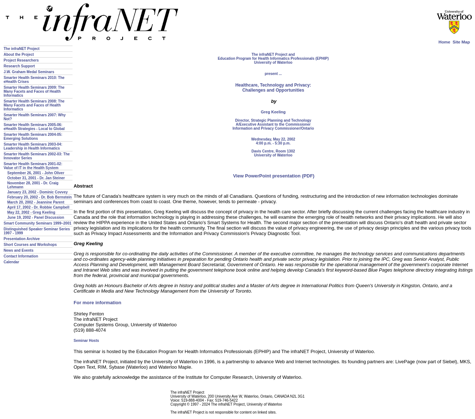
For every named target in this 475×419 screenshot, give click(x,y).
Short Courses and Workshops (30, 245)
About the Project (19, 54)
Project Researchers (21, 60)
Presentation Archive (22, 239)
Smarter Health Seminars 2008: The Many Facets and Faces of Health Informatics (34, 105)
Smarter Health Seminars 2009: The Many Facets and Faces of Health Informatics (34, 91)
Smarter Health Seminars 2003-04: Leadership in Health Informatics (33, 146)
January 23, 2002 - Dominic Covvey (37, 192)
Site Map (461, 41)
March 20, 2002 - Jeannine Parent (35, 202)
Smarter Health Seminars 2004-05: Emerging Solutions (33, 137)
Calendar (11, 262)
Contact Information (21, 256)
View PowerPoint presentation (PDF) (273, 176)
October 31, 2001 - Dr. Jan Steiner (36, 178)
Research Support (19, 66)
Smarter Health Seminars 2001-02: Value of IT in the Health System (33, 166)
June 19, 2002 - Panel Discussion (35, 217)
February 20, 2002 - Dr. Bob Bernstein (39, 197)
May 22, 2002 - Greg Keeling (31, 212)
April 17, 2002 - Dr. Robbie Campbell (38, 207)
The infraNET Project (22, 49)
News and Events (18, 250)
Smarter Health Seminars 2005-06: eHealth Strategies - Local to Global (34, 127)
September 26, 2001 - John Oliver (35, 173)
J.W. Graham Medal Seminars (29, 72)
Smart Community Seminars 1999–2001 (37, 223)
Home (444, 41)
